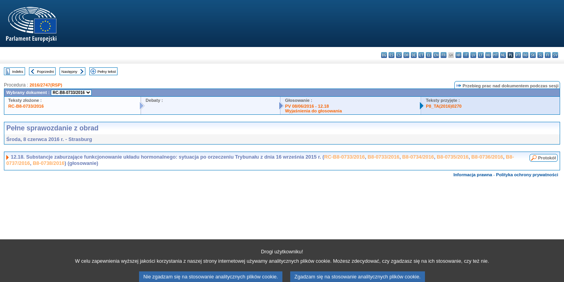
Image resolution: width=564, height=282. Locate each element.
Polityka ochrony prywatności (527, 174)
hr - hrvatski (458, 55)
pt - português (518, 55)
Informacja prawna (473, 174)
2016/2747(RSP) (45, 85)
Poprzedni (45, 71)
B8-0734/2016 (418, 157)
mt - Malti (496, 55)
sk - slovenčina (533, 55)
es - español (391, 55)
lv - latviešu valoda (473, 55)
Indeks (17, 71)
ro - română (525, 55)
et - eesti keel (421, 55)
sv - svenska (555, 55)
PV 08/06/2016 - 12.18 (307, 106)
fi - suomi (548, 55)
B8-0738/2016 (49, 163)
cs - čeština (399, 55)
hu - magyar (488, 55)
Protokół (547, 157)
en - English (436, 55)
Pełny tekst (107, 71)
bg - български (384, 55)
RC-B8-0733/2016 (26, 106)
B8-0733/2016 (384, 157)
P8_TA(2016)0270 (443, 106)
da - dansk (406, 55)
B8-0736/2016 (487, 157)
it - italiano (466, 55)
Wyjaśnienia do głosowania (313, 110)
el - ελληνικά (429, 55)
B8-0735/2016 (452, 157)
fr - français (443, 55)
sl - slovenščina (540, 55)
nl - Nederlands (503, 55)
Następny (69, 71)
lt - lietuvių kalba (481, 55)
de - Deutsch (414, 55)
